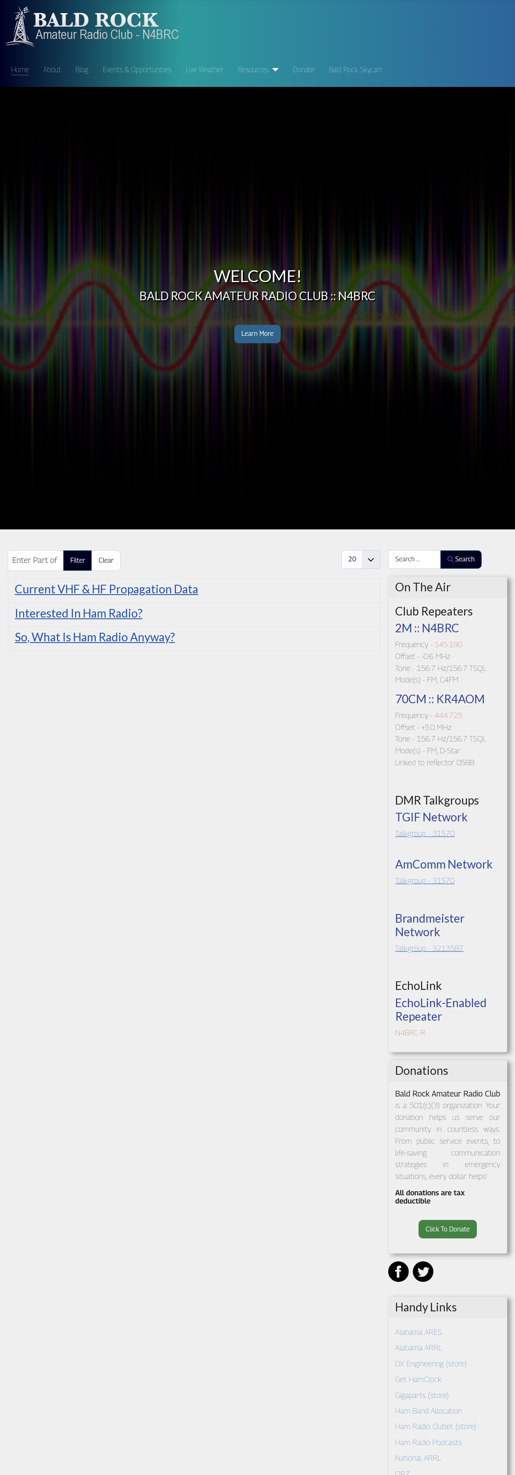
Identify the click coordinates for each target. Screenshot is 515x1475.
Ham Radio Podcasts (428, 1442)
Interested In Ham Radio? (78, 613)
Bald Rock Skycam (355, 69)
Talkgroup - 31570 (425, 833)
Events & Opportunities (137, 69)
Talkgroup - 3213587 (429, 948)
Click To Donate (447, 1229)
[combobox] (414, 559)
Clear (105, 560)
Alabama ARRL (418, 1347)
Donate (303, 69)
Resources (253, 69)
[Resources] (273, 69)
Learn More (257, 333)
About (52, 69)
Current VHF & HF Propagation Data (106, 589)
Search (461, 559)
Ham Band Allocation (428, 1410)
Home (20, 69)
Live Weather (204, 69)
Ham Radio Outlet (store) (435, 1426)
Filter (77, 560)
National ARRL (418, 1457)
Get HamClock (418, 1379)
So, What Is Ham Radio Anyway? (95, 637)
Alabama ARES (418, 1331)
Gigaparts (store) (422, 1395)
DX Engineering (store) (431, 1363)
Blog (82, 69)
